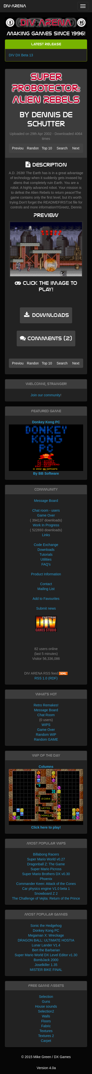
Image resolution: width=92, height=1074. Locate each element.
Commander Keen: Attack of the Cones (46, 884)
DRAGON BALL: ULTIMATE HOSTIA (46, 940)
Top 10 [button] (47, 148)
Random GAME (46, 739)
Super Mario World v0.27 (46, 859)
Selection (46, 997)
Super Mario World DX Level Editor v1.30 (46, 955)
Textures (46, 1031)
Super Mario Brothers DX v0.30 (46, 874)
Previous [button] (18, 148)
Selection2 (46, 1011)
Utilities (46, 559)
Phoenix (46, 879)
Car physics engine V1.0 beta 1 (46, 889)
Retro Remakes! (46, 705)
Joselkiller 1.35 (46, 965)
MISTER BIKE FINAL (46, 970)
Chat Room (46, 715)
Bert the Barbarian (46, 950)
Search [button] (62, 148)
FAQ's (46, 564)
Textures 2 (46, 1036)
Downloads (46, 550)
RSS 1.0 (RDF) (45, 678)
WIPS (46, 725)
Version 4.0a (46, 1068)
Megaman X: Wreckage (46, 935)
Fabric (46, 1026)
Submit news (46, 608)
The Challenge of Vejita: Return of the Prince (46, 898)
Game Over (46, 515)
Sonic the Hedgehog (46, 926)
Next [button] (75, 148)
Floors (46, 1021)
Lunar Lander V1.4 (46, 945)
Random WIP (46, 734)
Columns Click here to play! (46, 797)
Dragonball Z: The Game (46, 864)
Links (46, 535)
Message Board (46, 501)
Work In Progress (46, 525)
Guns (46, 1001)
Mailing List (45, 589)
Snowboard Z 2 (46, 893)
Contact (46, 584)
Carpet (46, 1041)
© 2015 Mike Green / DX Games (46, 1057)
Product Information (46, 574)
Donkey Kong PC (46, 930)
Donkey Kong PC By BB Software (46, 447)
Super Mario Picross (45, 869)
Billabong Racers (46, 854)
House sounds (46, 1006)
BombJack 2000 (46, 960)
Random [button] (33, 148)
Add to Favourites (46, 599)
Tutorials (46, 554)
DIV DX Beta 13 (21, 55)
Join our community (45, 395)
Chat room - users (46, 510)
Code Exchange (46, 545)
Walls (46, 1016)
